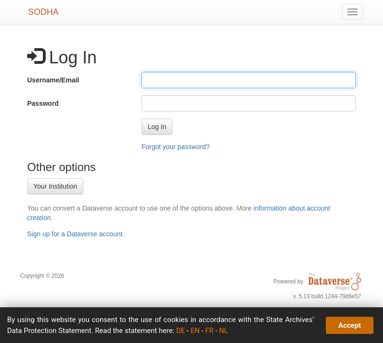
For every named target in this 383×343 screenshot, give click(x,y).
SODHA (43, 12)
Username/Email (53, 80)
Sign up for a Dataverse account (74, 234)
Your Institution (55, 186)
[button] (156, 127)
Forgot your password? (175, 147)
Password (43, 103)
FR (209, 330)
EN (195, 330)
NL (223, 330)
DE (180, 330)
